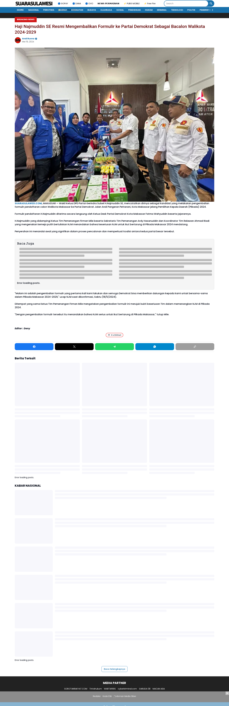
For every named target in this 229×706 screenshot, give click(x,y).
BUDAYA (91, 9)
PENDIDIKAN (134, 9)
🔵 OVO (89, 3)
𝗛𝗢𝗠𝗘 (20, 9)
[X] (74, 346)
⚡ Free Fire (150, 3)
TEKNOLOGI (177, 9)
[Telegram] (114, 346)
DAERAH (63, 9)
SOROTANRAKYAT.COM (75, 688)
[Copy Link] (195, 346)
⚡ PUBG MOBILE (132, 3)
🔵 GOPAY (63, 3)
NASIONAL (33, 9)
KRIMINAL (162, 9)
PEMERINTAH (206, 9)
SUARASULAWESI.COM (28, 203)
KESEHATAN (77, 9)
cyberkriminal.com (127, 688)
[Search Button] (211, 3)
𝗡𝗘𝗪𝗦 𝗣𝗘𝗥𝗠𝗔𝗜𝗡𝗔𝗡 (108, 3)
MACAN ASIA (159, 688)
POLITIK (191, 9)
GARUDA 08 (144, 688)
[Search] (186, 3)
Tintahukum (95, 688)
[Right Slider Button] (211, 10)
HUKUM (149, 9)
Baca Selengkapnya (114, 669)
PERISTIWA (48, 9)
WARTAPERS (110, 688)
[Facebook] (34, 346)
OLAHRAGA (106, 9)
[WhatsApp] (154, 346)
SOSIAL (120, 9)
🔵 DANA (76, 3)
